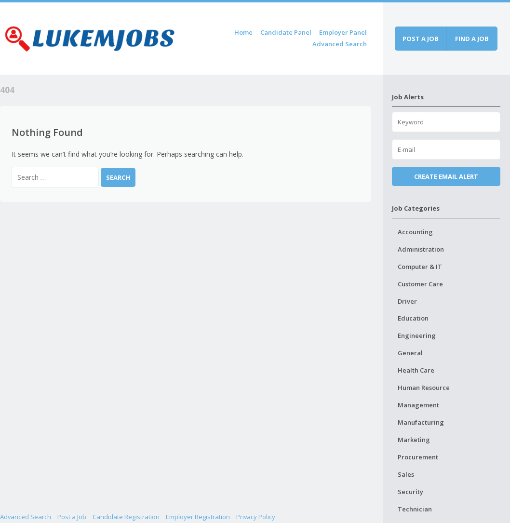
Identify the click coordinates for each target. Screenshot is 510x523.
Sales (406, 474)
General (410, 353)
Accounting (415, 232)
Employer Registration (198, 516)
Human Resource (424, 387)
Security (410, 491)
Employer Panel (343, 32)
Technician (415, 509)
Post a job (421, 38)
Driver (407, 301)
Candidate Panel (285, 32)
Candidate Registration (126, 516)
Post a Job (71, 516)
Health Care (416, 370)
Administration (421, 249)
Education (413, 318)
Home (243, 32)
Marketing (414, 439)
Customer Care (420, 284)
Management (418, 405)
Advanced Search (339, 44)
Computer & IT (420, 266)
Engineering (417, 335)
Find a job (472, 38)
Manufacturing (421, 422)
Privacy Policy (255, 516)
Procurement (418, 457)
